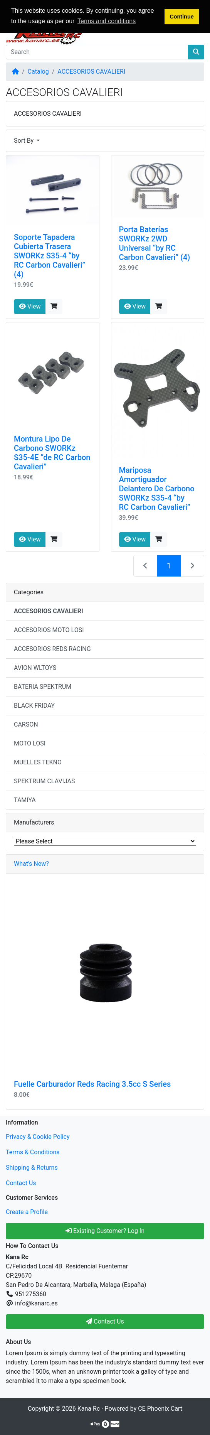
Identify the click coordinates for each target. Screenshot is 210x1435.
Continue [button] (181, 16)
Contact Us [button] (105, 1321)
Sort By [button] (24, 140)
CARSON (26, 724)
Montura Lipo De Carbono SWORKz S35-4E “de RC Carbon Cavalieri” (52, 452)
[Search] (97, 52)
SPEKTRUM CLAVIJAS (44, 781)
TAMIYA (25, 800)
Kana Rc (88, 1408)
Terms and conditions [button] (106, 21)
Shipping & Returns (32, 1167)
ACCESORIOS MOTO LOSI (49, 630)
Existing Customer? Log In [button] (105, 1230)
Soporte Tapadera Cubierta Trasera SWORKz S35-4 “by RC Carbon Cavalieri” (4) (49, 256)
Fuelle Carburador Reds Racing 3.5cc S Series (92, 1084)
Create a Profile (27, 1212)
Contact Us (21, 1183)
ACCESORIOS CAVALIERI (91, 71)
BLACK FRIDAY (34, 705)
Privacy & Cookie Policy (38, 1136)
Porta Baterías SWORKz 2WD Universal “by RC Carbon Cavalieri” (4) (154, 243)
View (30, 306)
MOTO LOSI (29, 743)
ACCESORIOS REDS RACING (52, 649)
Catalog (38, 71)
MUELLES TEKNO (38, 762)
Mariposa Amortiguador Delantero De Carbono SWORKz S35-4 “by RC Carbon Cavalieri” (157, 488)
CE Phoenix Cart (160, 1408)
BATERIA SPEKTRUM (42, 686)
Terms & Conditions (33, 1152)
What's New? (31, 863)
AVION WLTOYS (35, 667)
